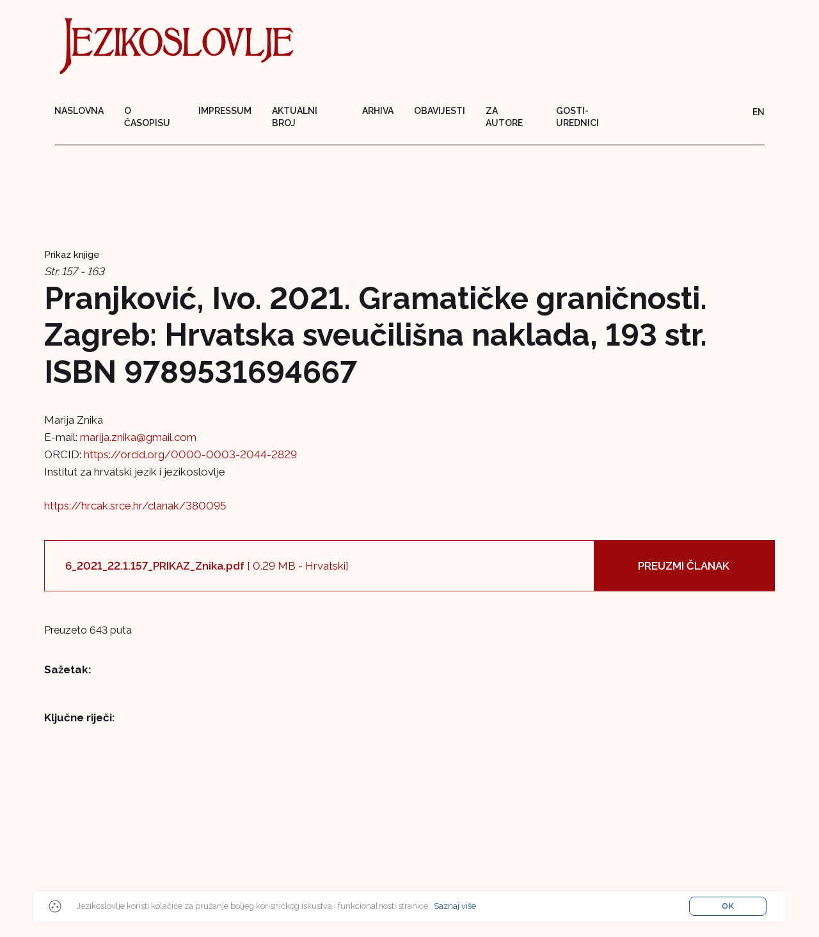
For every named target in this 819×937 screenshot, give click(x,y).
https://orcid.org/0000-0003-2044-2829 (190, 454)
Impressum (224, 111)
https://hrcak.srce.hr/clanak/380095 (135, 505)
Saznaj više (455, 906)
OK (728, 906)
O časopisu (147, 117)
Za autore (504, 117)
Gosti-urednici (577, 117)
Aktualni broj (294, 117)
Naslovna (79, 111)
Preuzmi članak (683, 565)
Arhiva (378, 111)
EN (758, 112)
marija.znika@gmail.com (138, 437)
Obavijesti (439, 111)
